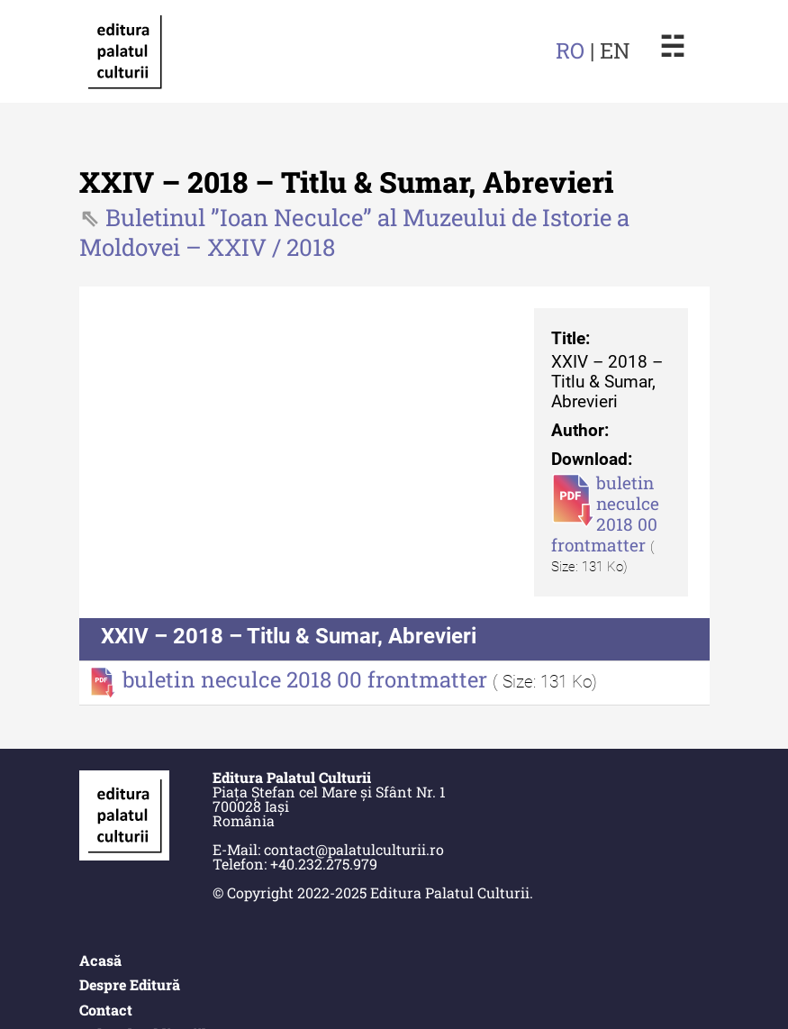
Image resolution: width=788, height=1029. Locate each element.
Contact (105, 1009)
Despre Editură (129, 984)
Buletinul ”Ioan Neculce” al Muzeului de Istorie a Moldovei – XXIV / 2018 (354, 232)
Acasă (100, 960)
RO (570, 50)
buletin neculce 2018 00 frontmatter (605, 513)
